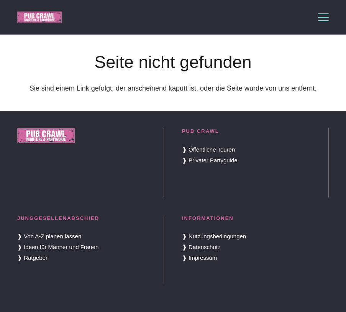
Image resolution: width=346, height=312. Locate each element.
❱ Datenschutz (201, 247)
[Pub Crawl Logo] (39, 17)
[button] (324, 17)
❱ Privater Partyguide (210, 160)
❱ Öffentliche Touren (208, 149)
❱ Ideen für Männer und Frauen (57, 247)
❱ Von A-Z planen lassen (49, 236)
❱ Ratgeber (32, 257)
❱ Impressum (199, 257)
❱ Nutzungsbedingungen (214, 236)
